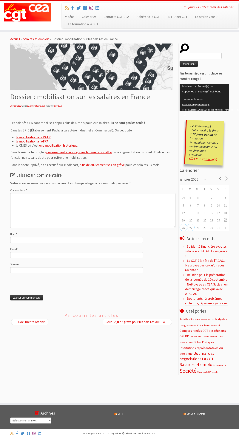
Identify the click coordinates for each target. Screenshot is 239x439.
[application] (204, 97)
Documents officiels (30, 322)
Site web (15, 264)
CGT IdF (121, 413)
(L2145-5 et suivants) (203, 158)
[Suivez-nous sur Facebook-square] (86, 8)
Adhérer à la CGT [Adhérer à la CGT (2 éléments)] (207, 319)
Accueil (15, 39)
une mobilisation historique (58, 145)
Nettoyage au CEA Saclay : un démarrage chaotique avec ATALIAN (206, 289)
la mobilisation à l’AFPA (32, 141)
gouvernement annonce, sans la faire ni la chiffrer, (78, 152)
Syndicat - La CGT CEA (99, 433)
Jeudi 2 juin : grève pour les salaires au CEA (137, 322)
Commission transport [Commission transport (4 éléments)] (208, 325)
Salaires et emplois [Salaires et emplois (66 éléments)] (197, 364)
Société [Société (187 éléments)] (188, 370)
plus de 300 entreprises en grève (102, 165)
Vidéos (69, 17)
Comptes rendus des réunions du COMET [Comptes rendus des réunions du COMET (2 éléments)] (207, 336)
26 (183, 228)
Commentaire (18, 190)
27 (190, 228)
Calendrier (89, 17)
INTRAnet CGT (177, 17)
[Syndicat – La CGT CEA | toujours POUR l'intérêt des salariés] (27, 12)
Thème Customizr (147, 433)
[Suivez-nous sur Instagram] (92, 8)
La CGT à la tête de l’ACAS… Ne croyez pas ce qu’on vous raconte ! (205, 265)
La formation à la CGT (83, 24)
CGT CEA (58, 105)
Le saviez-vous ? (206, 17)
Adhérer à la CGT (148, 17)
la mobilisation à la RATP (33, 137)
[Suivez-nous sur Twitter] (79, 8)
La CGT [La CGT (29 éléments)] (208, 358)
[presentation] (35, 285)
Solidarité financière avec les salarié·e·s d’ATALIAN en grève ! (206, 251)
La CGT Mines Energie (196, 413)
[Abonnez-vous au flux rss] (68, 8)
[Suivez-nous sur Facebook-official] (73, 8)
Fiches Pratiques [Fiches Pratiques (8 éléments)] (203, 342)
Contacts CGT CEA (116, 17)
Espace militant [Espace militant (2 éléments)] (186, 342)
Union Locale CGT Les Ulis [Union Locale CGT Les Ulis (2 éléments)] (207, 372)
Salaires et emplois (36, 39)
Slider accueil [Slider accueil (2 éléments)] (221, 365)
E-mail (14, 249)
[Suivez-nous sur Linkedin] (98, 8)
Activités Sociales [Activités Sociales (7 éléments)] (190, 319)
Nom (13, 234)
